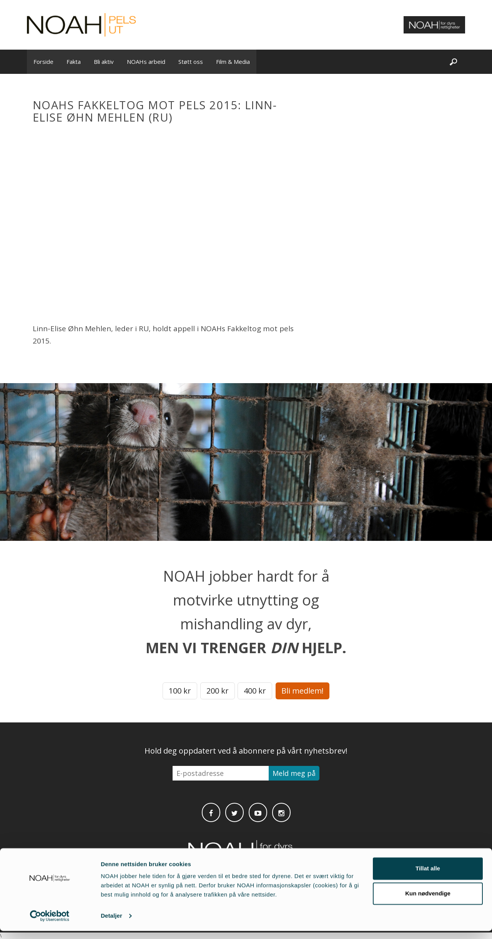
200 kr (217, 690)
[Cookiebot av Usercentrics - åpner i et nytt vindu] (49, 924)
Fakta (73, 61)
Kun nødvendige (427, 901)
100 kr (180, 690)
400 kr (255, 690)
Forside (43, 61)
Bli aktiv (104, 61)
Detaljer (111, 924)
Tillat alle (428, 876)
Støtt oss (190, 61)
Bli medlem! (302, 690)
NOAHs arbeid (146, 61)
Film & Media (233, 61)
